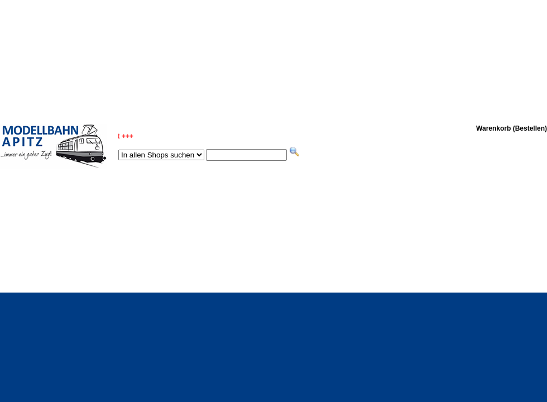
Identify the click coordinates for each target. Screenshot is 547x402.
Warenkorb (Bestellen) (511, 128)
